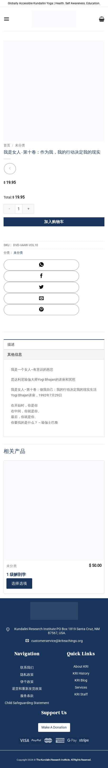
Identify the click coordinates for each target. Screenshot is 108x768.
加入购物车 (54, 221)
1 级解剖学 (16, 574)
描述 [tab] (11, 344)
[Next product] (10, 168)
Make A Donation (54, 727)
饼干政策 (27, 682)
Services (81, 687)
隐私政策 (27, 674)
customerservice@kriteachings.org (54, 641)
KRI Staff (81, 694)
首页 (7, 145)
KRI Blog (81, 680)
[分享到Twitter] (41, 287)
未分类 (20, 145)
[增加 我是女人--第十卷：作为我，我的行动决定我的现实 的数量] (28, 209)
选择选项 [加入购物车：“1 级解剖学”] (19, 583)
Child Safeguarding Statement (27, 703)
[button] (7, 19)
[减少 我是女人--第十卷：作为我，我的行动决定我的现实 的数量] (9, 209)
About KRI (80, 666)
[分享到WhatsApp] (41, 265)
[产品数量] (19, 209)
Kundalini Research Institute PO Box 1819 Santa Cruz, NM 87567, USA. (57, 631)
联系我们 (27, 667)
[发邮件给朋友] (41, 298)
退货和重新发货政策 (27, 688)
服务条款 (27, 696)
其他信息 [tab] (14, 354)
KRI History (81, 673)
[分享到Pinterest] (41, 309)
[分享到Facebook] (41, 276)
